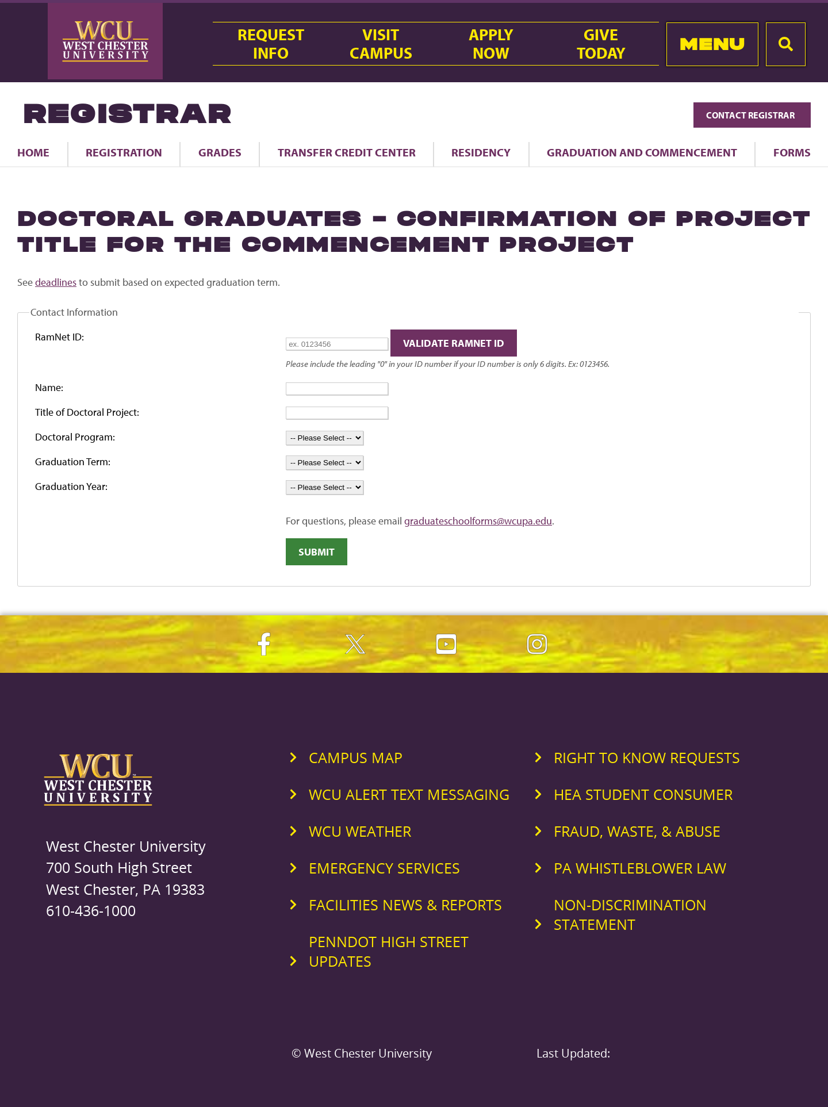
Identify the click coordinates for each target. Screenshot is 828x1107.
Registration (124, 152)
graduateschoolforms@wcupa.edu (478, 520)
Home (33, 152)
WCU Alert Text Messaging (409, 794)
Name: (49, 387)
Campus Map (355, 757)
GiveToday (601, 43)
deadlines (55, 282)
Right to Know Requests (647, 757)
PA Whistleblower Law (640, 868)
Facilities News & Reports (405, 904)
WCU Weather (360, 831)
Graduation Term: (72, 461)
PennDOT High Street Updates (389, 951)
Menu (712, 44)
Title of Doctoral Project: (87, 412)
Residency (481, 152)
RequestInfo (270, 43)
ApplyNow (491, 43)
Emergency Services (384, 868)
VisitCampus (381, 43)
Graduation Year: (71, 486)
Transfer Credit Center (347, 152)
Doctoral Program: (75, 436)
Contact (752, 115)
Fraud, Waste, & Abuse (637, 831)
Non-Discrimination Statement (630, 914)
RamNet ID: (59, 336)
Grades (219, 152)
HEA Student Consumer (643, 794)
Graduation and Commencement (642, 152)
